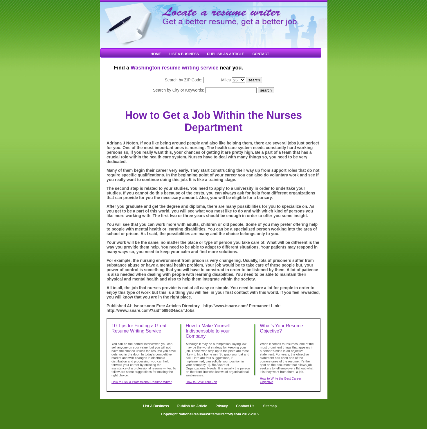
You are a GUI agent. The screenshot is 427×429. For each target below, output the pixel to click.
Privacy (221, 406)
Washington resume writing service (174, 68)
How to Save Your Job (201, 382)
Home (156, 54)
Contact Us (245, 406)
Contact (260, 54)
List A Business (184, 54)
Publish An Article (225, 54)
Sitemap (270, 406)
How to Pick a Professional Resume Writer (141, 382)
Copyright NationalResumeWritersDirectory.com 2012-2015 (210, 414)
